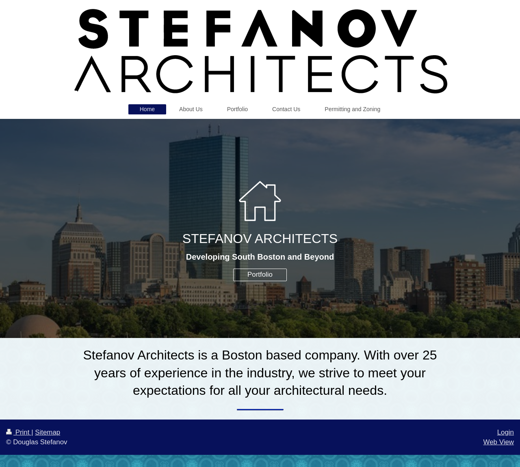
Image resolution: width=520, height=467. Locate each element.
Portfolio (260, 274)
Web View (498, 442)
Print (18, 432)
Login (505, 432)
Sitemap (47, 432)
